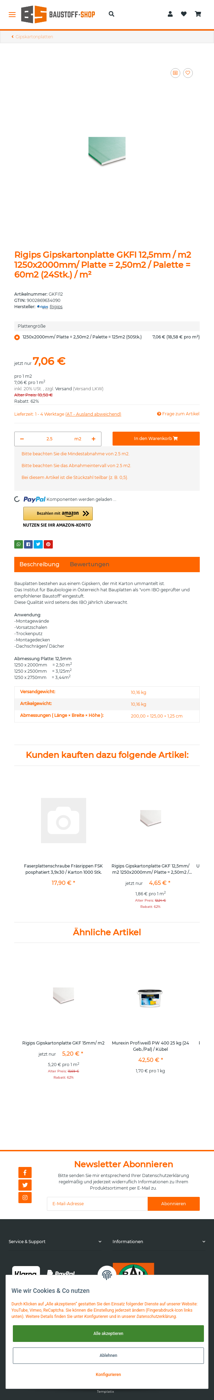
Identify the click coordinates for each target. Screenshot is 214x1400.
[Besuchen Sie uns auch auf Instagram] (25, 1197)
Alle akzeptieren (108, 1333)
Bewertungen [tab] (89, 564)
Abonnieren (173, 1203)
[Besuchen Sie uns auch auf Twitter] (25, 1185)
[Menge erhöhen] (93, 439)
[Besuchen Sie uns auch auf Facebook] (25, 1172)
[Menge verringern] (22, 439)
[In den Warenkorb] (156, 439)
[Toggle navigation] (12, 14)
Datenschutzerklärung (165, 1175)
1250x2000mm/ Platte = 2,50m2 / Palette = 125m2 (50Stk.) (111, 337)
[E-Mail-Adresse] (97, 1204)
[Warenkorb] (198, 14)
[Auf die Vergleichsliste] (175, 73)
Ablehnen (108, 1355)
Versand (63, 388)
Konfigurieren (108, 1374)
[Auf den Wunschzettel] (188, 73)
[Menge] (49, 439)
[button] (111, 14)
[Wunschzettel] (184, 14)
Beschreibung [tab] (39, 564)
